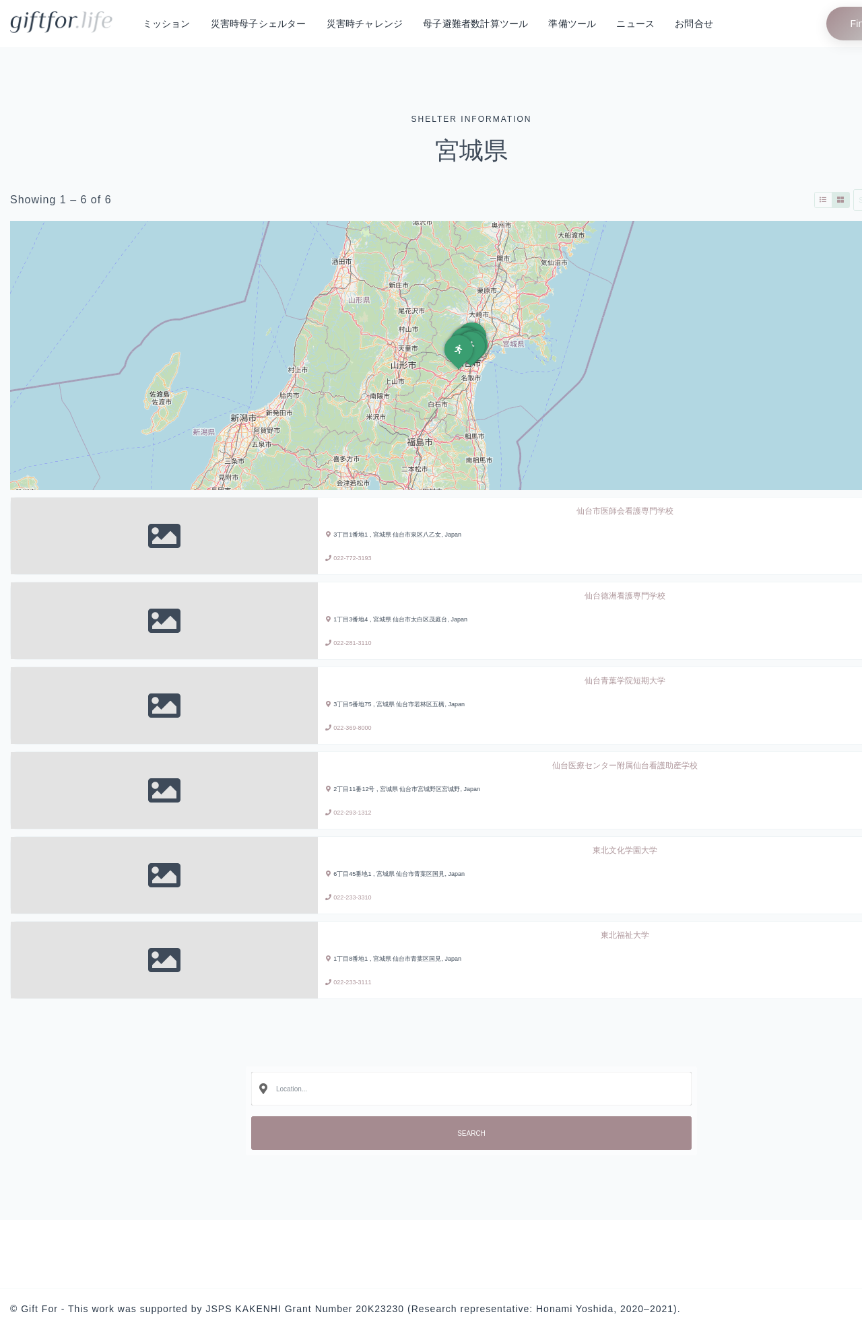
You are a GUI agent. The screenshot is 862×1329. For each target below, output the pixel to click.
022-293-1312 (352, 812)
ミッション (167, 23)
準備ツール (572, 23)
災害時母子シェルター (258, 23)
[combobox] (471, 1088)
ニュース (635, 23)
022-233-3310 (352, 897)
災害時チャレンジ (365, 23)
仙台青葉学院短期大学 (625, 680)
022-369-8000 (352, 727)
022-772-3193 (352, 558)
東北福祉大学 (625, 935)
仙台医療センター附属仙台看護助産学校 (625, 765)
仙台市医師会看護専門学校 (624, 511)
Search (471, 1133)
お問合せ (694, 23)
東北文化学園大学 (625, 850)
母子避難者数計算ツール (475, 23)
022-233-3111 (352, 982)
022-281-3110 (352, 643)
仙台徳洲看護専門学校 (625, 596)
